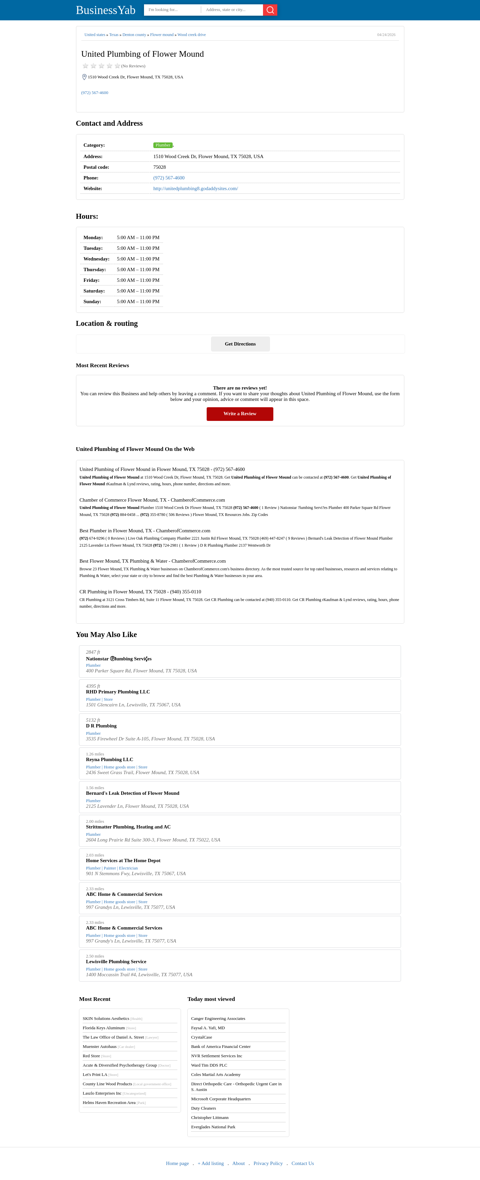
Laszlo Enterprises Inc (114, 1093)
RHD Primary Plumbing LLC (118, 691)
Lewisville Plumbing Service (116, 961)
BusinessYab (106, 10)
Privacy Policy (268, 1163)
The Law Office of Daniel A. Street (120, 1037)
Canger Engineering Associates (218, 1018)
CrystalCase (201, 1037)
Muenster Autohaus (109, 1046)
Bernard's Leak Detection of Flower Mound (132, 793)
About (238, 1163)
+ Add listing (211, 1163)
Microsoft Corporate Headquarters (221, 1098)
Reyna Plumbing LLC (109, 759)
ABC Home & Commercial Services (124, 894)
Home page (177, 1163)
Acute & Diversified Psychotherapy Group (126, 1065)
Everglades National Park (213, 1126)
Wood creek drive (192, 34)
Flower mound (161, 34)
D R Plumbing (101, 725)
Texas (114, 34)
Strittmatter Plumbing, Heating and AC (128, 826)
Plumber (163, 144)
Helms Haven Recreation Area (114, 1102)
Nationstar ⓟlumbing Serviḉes (119, 658)
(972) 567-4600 (94, 92)
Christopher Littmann (209, 1117)
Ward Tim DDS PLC (209, 1065)
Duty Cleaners (203, 1108)
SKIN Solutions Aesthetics (112, 1018)
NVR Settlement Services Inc (216, 1055)
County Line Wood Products (127, 1083)
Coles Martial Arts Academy (215, 1074)
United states (95, 34)
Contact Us (303, 1163)
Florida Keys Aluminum (109, 1027)
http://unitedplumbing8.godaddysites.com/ (195, 188)
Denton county (134, 34)
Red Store (97, 1055)
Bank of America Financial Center (220, 1046)
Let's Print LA (100, 1074)
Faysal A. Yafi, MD (208, 1027)
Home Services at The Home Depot (123, 860)
